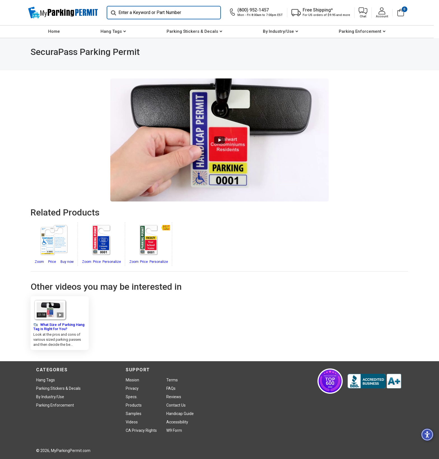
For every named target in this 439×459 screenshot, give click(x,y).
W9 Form (174, 430)
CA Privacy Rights (141, 430)
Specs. (131, 397)
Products (134, 405)
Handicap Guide (180, 413)
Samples (133, 413)
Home (57, 31)
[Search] (166, 12)
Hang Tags (114, 31)
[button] (365, 12)
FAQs (171, 388)
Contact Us (176, 405)
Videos (132, 422)
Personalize (111, 262)
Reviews (173, 397)
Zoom (39, 262)
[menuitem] (57, 32)
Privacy (132, 388)
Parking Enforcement (363, 31)
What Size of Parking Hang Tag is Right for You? (59, 327)
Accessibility (177, 422)
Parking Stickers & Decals (195, 31)
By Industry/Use (281, 31)
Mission (132, 380)
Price (52, 262)
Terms (172, 380)
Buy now (67, 262)
